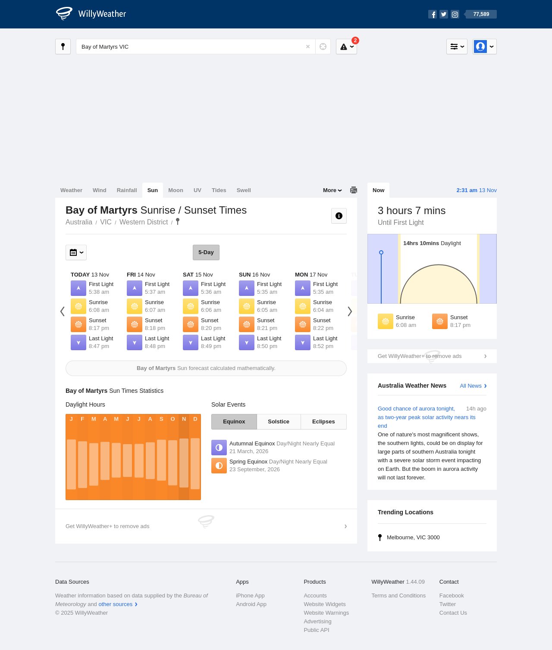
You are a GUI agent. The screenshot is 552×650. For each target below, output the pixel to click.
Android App (251, 604)
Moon (175, 190)
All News (471, 386)
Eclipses (323, 421)
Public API (316, 630)
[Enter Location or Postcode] (203, 46)
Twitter (447, 604)
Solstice (278, 421)
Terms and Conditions (399, 595)
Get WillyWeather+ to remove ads (419, 356)
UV (197, 190)
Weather (71, 190)
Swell (244, 190)
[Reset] (307, 46)
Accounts (315, 595)
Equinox (234, 421)
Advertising (317, 621)
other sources (115, 604)
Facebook (451, 595)
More (329, 190)
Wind (100, 190)
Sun (152, 190)
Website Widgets (324, 604)
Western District (143, 222)
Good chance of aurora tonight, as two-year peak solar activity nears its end (432, 443)
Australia (79, 222)
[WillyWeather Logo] (95, 14)
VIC (106, 222)
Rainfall (127, 190)
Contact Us (453, 613)
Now (378, 190)
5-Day (205, 252)
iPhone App (250, 595)
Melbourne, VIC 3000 (413, 537)
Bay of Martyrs (177, 221)
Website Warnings (326, 613)
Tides (219, 190)
